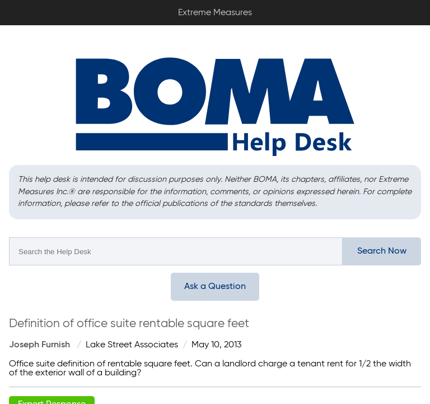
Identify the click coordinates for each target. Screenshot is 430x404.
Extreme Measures (3, 0)
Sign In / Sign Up (413, 9)
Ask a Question (215, 286)
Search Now (381, 251)
